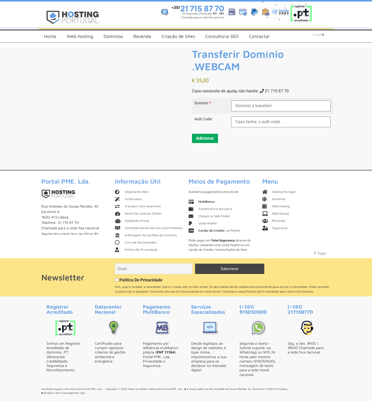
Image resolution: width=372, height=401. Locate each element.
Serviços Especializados (208, 309)
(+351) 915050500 (253, 309)
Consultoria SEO (222, 36)
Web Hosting (80, 36)
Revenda (142, 36)
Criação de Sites (178, 36)
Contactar (259, 36)
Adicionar (205, 138)
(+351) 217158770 (300, 309)
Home (50, 36)
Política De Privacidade (140, 280)
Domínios (113, 36)
